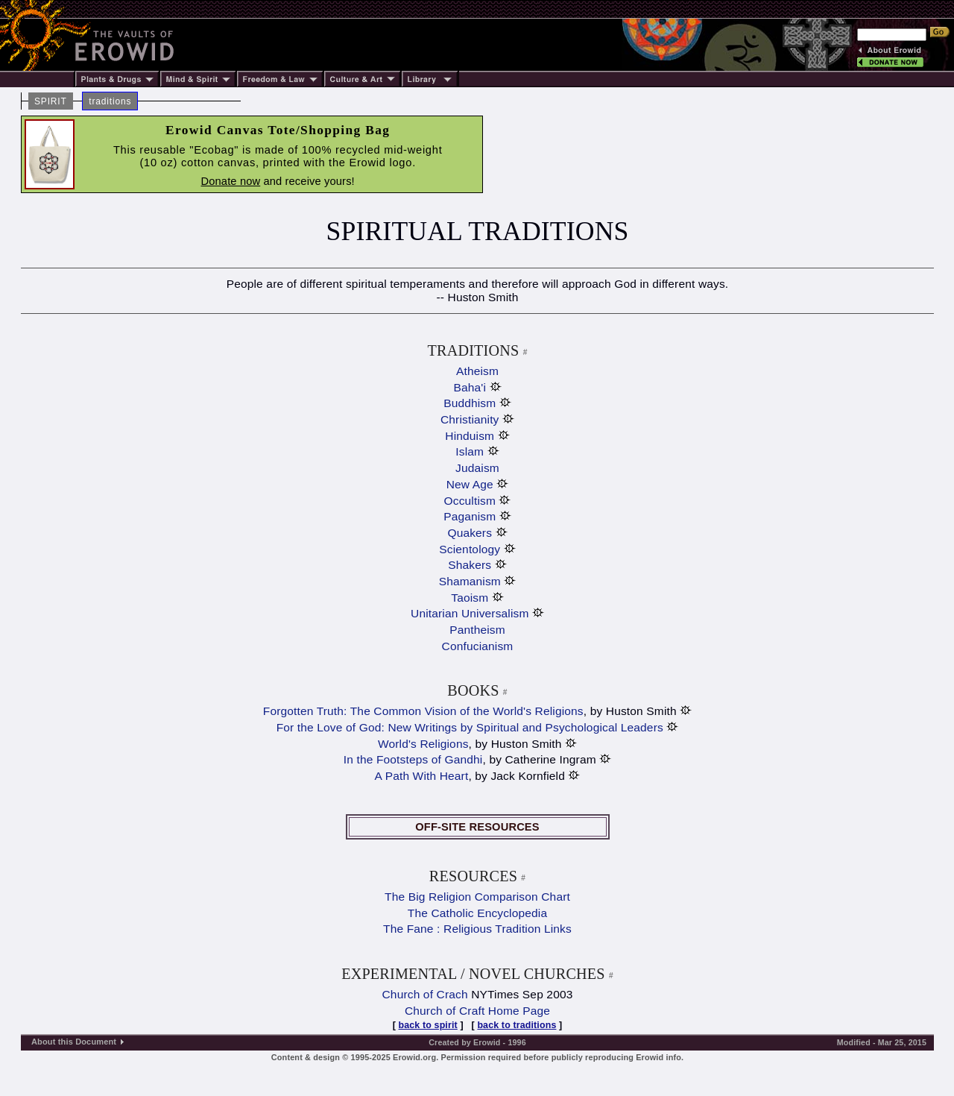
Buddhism (469, 403)
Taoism (469, 597)
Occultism (470, 500)
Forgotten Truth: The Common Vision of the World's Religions (423, 711)
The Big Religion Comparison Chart (477, 896)
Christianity (469, 419)
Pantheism (477, 629)
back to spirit (428, 1025)
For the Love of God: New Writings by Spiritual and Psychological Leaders (470, 727)
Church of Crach (425, 994)
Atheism (477, 371)
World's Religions (423, 743)
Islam (469, 451)
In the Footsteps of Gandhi (413, 759)
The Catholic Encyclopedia (477, 913)
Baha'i (469, 387)
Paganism (469, 516)
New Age (469, 484)
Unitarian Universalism (469, 613)
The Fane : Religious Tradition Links (477, 928)
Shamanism (470, 581)
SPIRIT (50, 101)
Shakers (469, 564)
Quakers (469, 532)
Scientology (469, 549)
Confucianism (478, 646)
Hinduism (469, 435)
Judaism (477, 468)
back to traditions (516, 1025)
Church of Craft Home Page (477, 1010)
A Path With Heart (422, 775)
